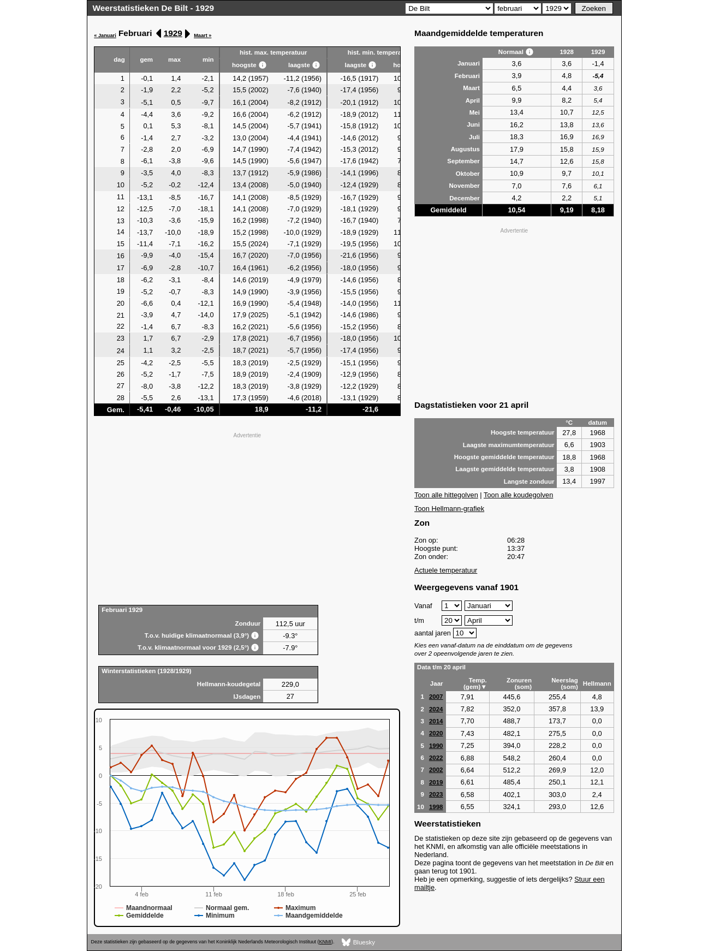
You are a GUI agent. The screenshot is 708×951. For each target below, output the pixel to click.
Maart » (202, 35)
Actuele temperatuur (445, 570)
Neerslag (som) (564, 683)
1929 (173, 33)
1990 (436, 745)
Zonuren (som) (519, 683)
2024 (436, 709)
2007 (436, 696)
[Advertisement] (247, 517)
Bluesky (358, 942)
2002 (436, 769)
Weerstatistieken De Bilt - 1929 (154, 8)
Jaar (436, 683)
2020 (436, 733)
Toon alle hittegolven (446, 495)
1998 (436, 807)
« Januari (105, 35)
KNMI (325, 941)
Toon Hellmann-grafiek (449, 508)
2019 (436, 782)
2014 (436, 721)
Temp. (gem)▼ (475, 683)
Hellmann (597, 683)
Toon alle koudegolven (518, 495)
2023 (436, 794)
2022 (436, 757)
